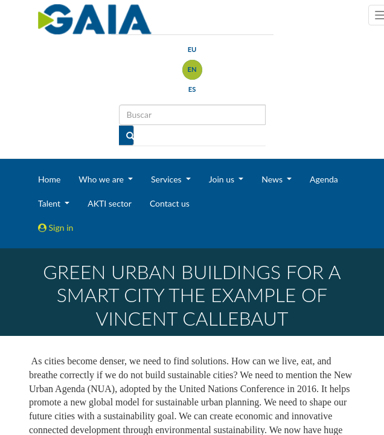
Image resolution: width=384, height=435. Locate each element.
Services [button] (167, 179)
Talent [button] (50, 203)
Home (49, 179)
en (191, 69)
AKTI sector (110, 203)
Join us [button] (223, 179)
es (192, 89)
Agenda (324, 179)
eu (192, 49)
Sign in (55, 227)
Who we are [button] (102, 179)
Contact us (170, 203)
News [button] (272, 179)
